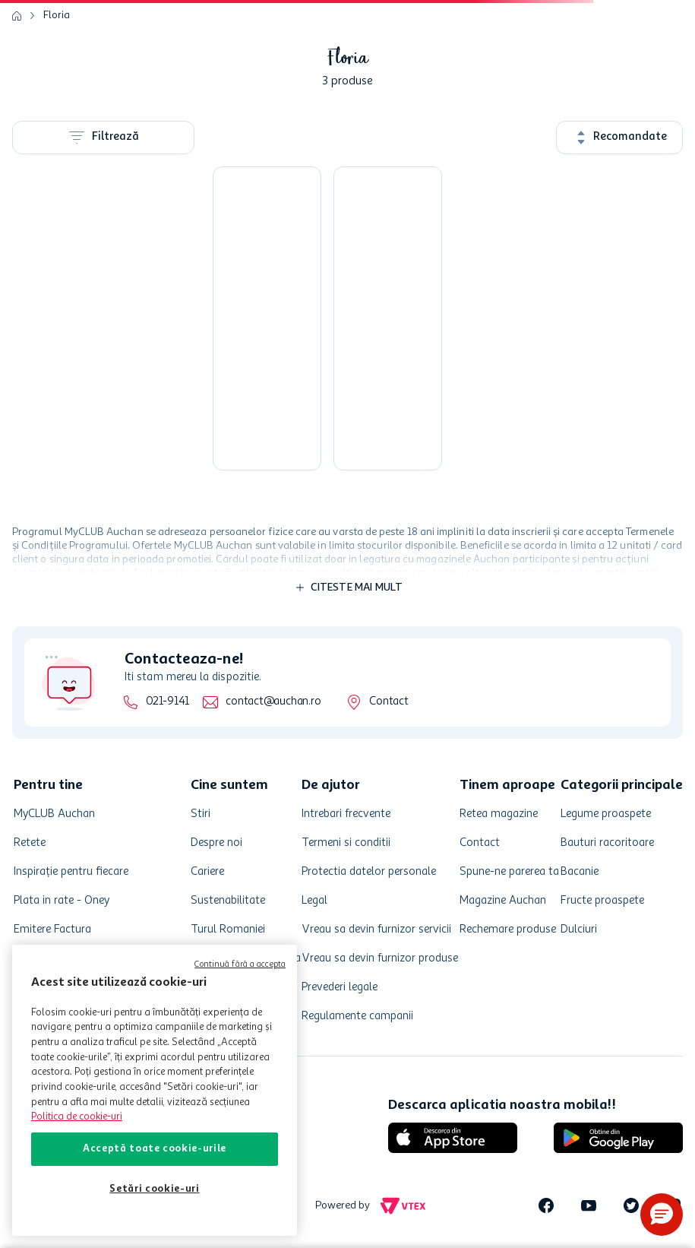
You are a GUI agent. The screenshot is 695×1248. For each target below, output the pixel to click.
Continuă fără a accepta (240, 965)
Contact (388, 702)
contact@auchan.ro (273, 702)
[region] (154, 1090)
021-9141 (167, 702)
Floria (56, 15)
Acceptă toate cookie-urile (154, 1149)
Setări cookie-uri (154, 1189)
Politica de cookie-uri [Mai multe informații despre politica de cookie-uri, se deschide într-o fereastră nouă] (76, 1117)
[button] (661, 1214)
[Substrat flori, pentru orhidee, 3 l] (267, 318)
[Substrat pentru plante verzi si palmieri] (387, 318)
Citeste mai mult (357, 587)
